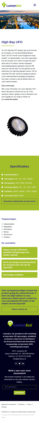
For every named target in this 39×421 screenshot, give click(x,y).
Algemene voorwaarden (9, 404)
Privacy (29, 404)
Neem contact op (19, 309)
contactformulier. (11, 99)
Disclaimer (21, 404)
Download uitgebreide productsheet (19, 201)
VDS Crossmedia (24, 415)
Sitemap (4, 407)
